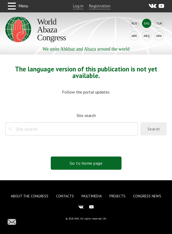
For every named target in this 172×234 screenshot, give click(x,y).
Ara (159, 36)
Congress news (147, 196)
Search (154, 128)
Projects (117, 196)
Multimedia (92, 196)
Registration (99, 5)
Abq (147, 36)
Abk (134, 36)
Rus (134, 23)
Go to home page (86, 163)
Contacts (65, 196)
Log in (78, 5)
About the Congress (29, 196)
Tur (159, 23)
